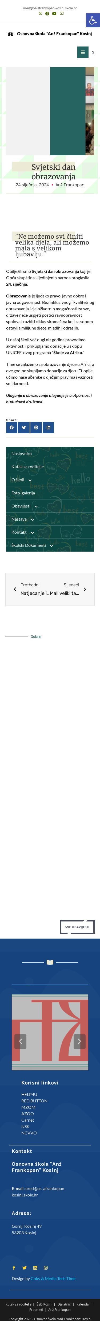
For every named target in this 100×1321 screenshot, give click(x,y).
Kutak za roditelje (27, 466)
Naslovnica (21, 453)
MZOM (28, 1103)
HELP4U (29, 1090)
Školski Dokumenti (34, 545)
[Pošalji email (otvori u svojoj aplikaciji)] (60, 13)
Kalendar (83, 1300)
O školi (23, 480)
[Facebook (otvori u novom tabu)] (47, 13)
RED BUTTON (34, 1096)
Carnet (27, 1115)
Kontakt (25, 532)
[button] (93, 20)
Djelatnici (64, 1300)
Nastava (25, 519)
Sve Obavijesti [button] (77, 927)
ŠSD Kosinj (45, 1300)
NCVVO (29, 1128)
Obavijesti (26, 506)
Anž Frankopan (59, 1306)
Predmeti (36, 1306)
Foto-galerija (23, 492)
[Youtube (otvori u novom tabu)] (54, 13)
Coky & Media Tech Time (53, 1274)
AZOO (27, 1109)
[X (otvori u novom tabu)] (40, 13)
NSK (25, 1122)
